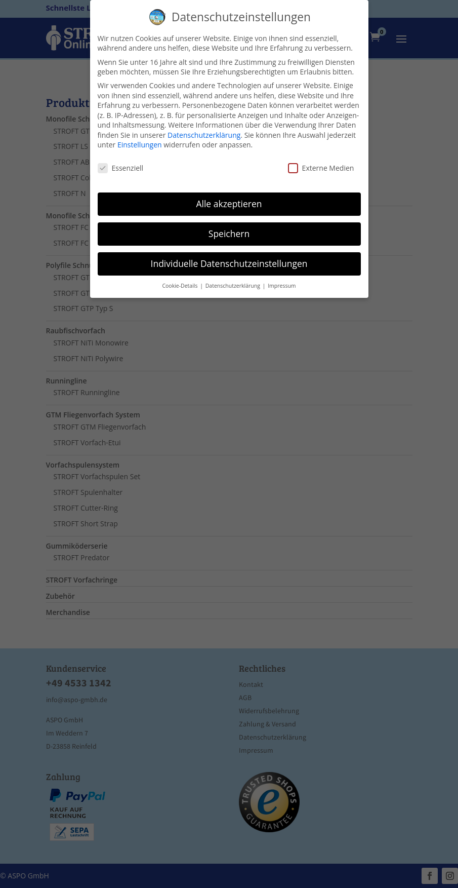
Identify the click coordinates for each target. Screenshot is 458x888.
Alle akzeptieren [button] (229, 204)
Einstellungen (139, 144)
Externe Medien (321, 168)
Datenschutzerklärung (204, 135)
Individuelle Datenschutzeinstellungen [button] (229, 263)
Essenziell (121, 168)
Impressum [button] (282, 285)
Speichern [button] (229, 233)
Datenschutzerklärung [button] (233, 285)
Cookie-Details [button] (180, 285)
